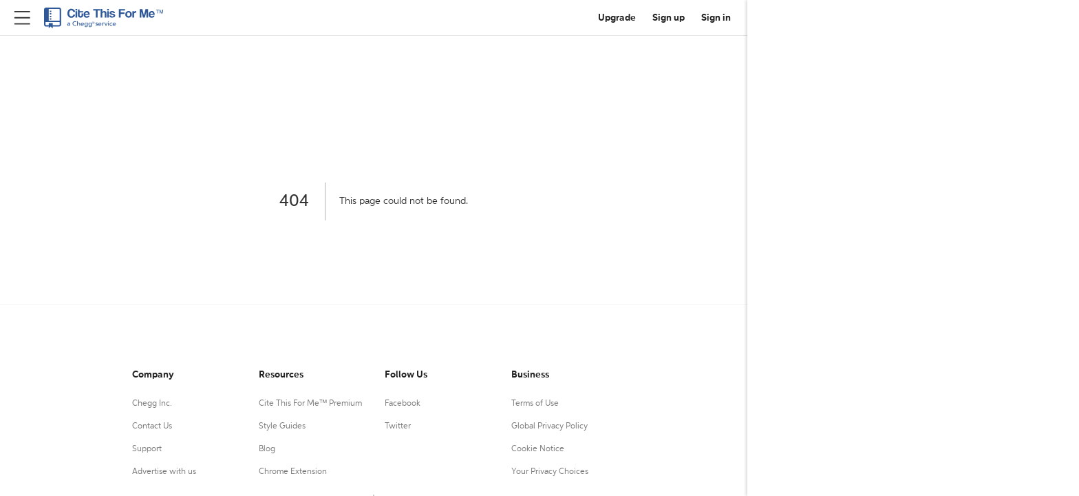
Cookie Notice (537, 449)
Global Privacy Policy (549, 426)
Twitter (398, 426)
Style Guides (282, 426)
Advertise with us (164, 472)
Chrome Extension (293, 472)
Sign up (668, 18)
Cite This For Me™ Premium (310, 404)
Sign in (716, 18)
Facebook (402, 404)
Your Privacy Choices (549, 472)
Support (147, 449)
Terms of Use (535, 404)
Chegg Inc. (152, 404)
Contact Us (152, 426)
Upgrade (617, 18)
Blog (267, 449)
